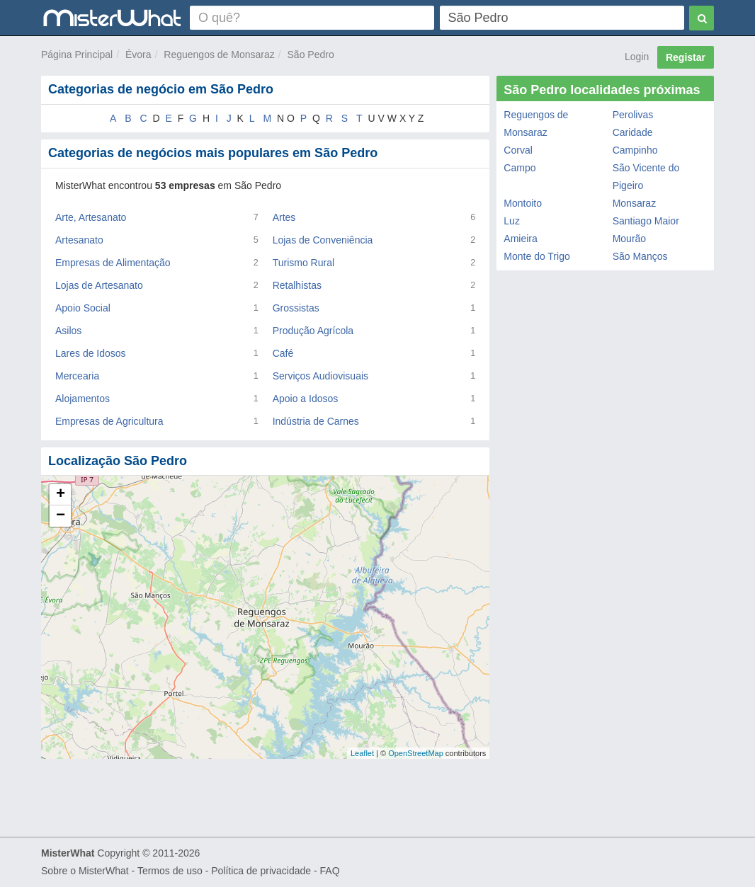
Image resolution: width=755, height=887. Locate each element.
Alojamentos (82, 398)
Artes (284, 217)
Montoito (523, 203)
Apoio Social (82, 308)
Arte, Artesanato (90, 217)
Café (283, 353)
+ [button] (60, 494)
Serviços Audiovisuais (320, 376)
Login (637, 56)
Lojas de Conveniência (323, 240)
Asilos (68, 330)
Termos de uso (170, 870)
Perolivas (633, 114)
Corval (518, 150)
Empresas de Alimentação (113, 262)
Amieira (520, 238)
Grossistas (296, 308)
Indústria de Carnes (316, 421)
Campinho (635, 150)
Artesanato (79, 240)
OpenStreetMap (415, 753)
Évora (138, 54)
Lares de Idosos (90, 353)
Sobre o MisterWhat (85, 870)
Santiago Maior (646, 221)
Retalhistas (297, 285)
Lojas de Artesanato (99, 285)
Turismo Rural (303, 262)
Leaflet (362, 753)
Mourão (629, 238)
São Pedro (311, 54)
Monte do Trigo (536, 256)
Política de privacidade (261, 870)
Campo (519, 167)
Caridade (633, 132)
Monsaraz (634, 203)
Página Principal (77, 54)
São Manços (640, 256)
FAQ (330, 870)
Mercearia (77, 376)
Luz (512, 221)
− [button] (60, 516)
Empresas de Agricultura (109, 421)
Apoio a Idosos (306, 398)
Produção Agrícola (313, 330)
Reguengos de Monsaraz (219, 54)
